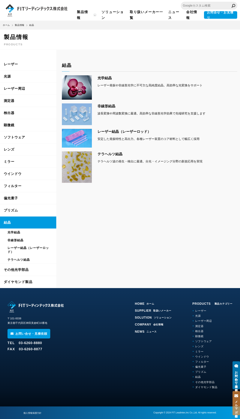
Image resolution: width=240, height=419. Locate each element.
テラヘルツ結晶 (19, 259)
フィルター (13, 186)
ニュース (173, 15)
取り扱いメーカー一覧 (146, 15)
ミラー (9, 162)
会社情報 (191, 15)
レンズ (9, 149)
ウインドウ (13, 174)
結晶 (7, 222)
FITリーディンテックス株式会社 (37, 10)
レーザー (11, 64)
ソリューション (112, 15)
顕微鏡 (9, 125)
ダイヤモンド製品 (18, 282)
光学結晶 (14, 232)
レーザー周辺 (14, 88)
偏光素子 (11, 198)
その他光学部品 (16, 270)
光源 (7, 76)
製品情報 (82, 15)
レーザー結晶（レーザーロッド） (28, 249)
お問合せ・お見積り (220, 15)
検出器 (9, 113)
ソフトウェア (14, 137)
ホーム (6, 25)
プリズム (11, 210)
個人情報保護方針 (32, 413)
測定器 (9, 101)
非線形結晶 (15, 240)
